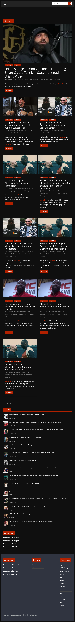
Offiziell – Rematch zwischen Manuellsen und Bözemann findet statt (19, 246)
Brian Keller (40, 79)
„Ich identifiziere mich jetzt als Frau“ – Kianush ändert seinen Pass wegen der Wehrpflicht (33, 475)
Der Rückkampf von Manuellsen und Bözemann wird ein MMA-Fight (18, 367)
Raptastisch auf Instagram (11, 541)
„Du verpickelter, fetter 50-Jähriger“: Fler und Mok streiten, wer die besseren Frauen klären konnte (36, 430)
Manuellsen (20, 133)
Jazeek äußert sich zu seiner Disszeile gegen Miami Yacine (25, 437)
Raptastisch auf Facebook (11, 537)
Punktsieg (47, 79)
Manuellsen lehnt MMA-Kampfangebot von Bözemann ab (55, 306)
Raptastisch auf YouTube (10, 544)
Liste (61, 590)
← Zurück (7, 404)
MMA (27, 314)
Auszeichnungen (65, 571)
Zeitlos (62, 605)
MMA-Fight (29, 374)
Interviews (63, 583)
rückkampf (53, 79)
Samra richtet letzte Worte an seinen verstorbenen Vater (24, 483)
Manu (55, 130)
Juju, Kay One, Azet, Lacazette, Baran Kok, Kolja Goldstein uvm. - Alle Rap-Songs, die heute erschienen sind (38, 498)
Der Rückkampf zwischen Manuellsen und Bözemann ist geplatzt (20, 306)
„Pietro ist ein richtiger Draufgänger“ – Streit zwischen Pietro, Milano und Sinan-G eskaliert (33, 506)
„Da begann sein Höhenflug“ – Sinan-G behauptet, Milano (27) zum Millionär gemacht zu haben (35, 422)
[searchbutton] (69, 3)
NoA (61, 593)
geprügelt (13, 191)
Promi (61, 596)
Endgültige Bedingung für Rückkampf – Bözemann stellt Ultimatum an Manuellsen (54, 246)
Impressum (35, 570)
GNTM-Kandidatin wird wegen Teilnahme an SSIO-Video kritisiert (27, 414)
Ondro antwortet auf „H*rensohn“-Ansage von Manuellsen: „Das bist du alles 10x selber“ (33, 468)
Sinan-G (59, 79)
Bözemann (7, 133)
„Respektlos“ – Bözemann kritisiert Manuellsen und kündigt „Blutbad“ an (17, 125)
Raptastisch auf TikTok (10, 547)
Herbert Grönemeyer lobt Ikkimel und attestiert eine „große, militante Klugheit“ (31, 521)
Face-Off (13, 133)
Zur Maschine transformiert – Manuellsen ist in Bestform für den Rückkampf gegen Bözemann (55, 184)
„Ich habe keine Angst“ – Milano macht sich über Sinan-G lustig (26, 491)
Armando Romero (23, 79)
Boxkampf (34, 79)
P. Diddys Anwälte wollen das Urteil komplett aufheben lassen (26, 445)
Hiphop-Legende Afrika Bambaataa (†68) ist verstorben (24, 460)
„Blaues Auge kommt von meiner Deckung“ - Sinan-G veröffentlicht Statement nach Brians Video (37, 72)
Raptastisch (9, 65)
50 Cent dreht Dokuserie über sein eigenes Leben (22, 514)
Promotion (63, 599)
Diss (61, 577)
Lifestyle (62, 587)
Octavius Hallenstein (24, 130)
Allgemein (17, 65)
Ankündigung (64, 568)
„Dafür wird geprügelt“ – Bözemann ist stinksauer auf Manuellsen (19, 183)
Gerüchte (62, 580)
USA (61, 602)
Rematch (7, 256)
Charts (62, 574)
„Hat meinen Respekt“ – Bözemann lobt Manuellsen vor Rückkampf (53, 125)
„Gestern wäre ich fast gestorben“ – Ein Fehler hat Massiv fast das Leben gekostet (31, 453)
